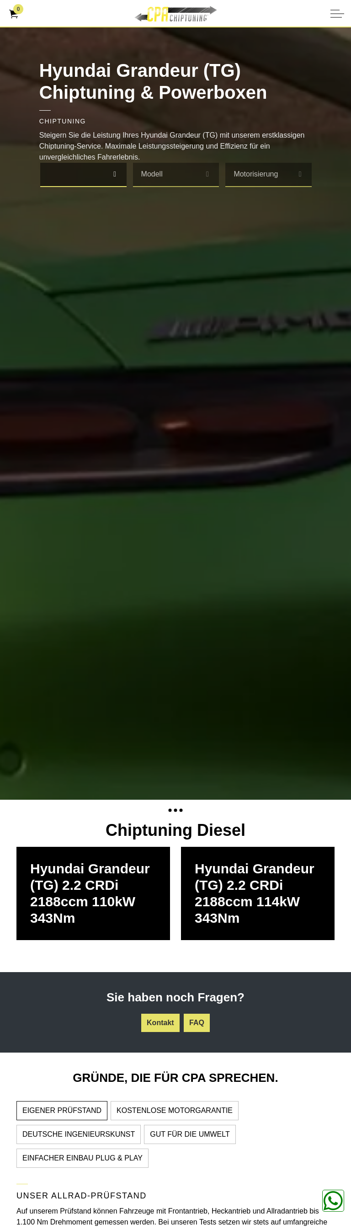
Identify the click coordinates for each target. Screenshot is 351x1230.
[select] (115, 174)
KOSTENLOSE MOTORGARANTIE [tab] (175, 1110)
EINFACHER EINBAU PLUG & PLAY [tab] (82, 1158)
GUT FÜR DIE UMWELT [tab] (190, 1134)
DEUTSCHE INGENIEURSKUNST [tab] (78, 1134)
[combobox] (83, 175)
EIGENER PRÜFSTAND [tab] (61, 1110)
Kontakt (160, 1023)
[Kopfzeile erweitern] (337, 13)
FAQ (197, 1023)
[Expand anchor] (175, 810)
